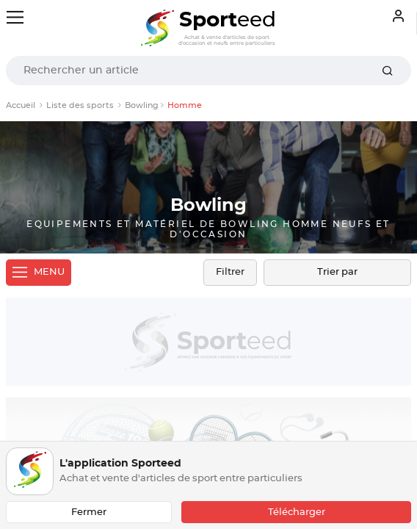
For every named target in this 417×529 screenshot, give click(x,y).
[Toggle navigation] (15, 17)
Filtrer (230, 272)
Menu (38, 272)
